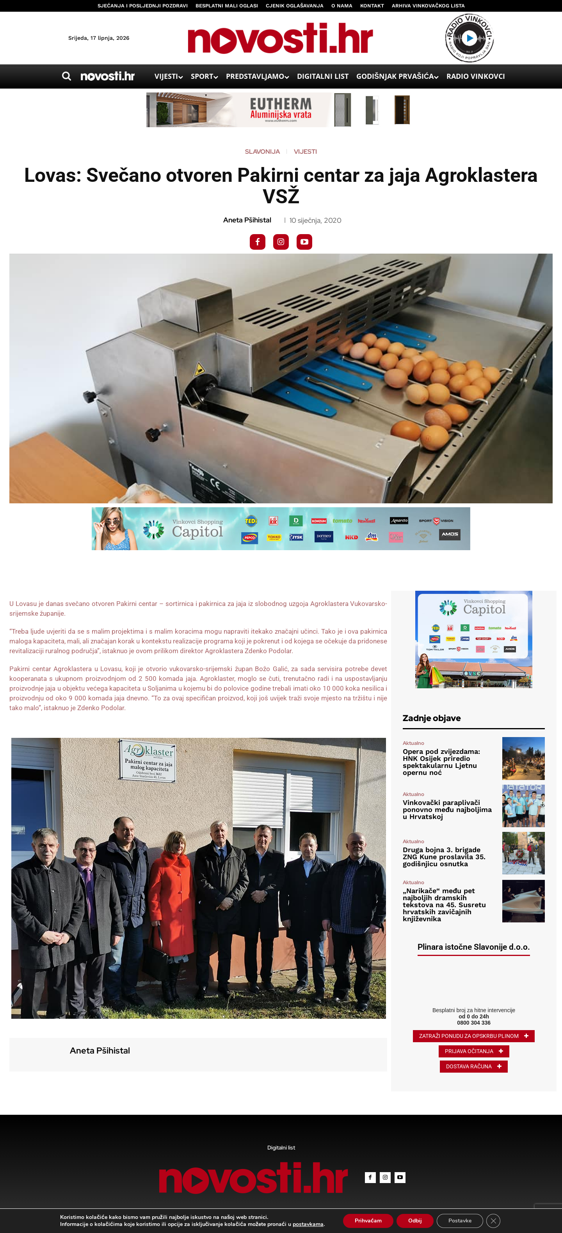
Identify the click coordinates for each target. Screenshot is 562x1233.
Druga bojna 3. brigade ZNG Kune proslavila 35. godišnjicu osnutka (444, 857)
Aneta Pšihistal (247, 220)
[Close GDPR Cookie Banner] (493, 1221)
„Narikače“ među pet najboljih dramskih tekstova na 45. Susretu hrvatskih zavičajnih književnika (444, 905)
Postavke (459, 1220)
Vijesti (305, 152)
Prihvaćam (368, 1220)
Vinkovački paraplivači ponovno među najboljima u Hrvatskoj (447, 809)
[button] (66, 76)
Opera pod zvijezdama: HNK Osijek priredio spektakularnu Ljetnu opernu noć (441, 761)
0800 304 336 (474, 1023)
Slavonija (262, 152)
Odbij (415, 1220)
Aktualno (413, 743)
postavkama (308, 1224)
